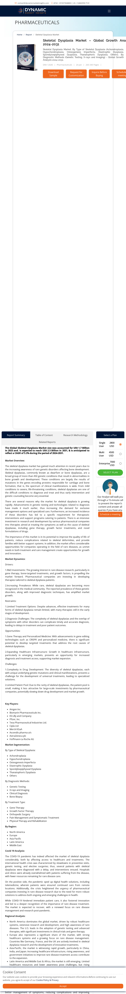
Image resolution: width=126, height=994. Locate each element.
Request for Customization (76, 74)
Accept (63, 986)
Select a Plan (110, 435)
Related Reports (47, 442)
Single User (110, 444)
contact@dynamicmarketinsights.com (33, 3)
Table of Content (44, 435)
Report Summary (16, 435)
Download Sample (53, 74)
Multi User (110, 454)
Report (29, 34)
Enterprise (110, 463)
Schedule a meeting (110, 514)
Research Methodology (75, 435)
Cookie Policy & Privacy (47, 980)
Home (19, 34)
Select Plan (110, 472)
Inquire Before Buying (99, 74)
